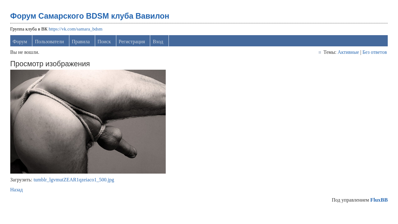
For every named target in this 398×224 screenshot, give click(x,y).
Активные (348, 52)
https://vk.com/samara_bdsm (76, 28)
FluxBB (379, 200)
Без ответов (375, 52)
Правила (81, 41)
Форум (20, 41)
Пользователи (49, 41)
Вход (158, 41)
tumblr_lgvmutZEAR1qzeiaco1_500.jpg (74, 179)
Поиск (104, 41)
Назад (16, 189)
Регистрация (132, 41)
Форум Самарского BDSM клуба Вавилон (89, 16)
